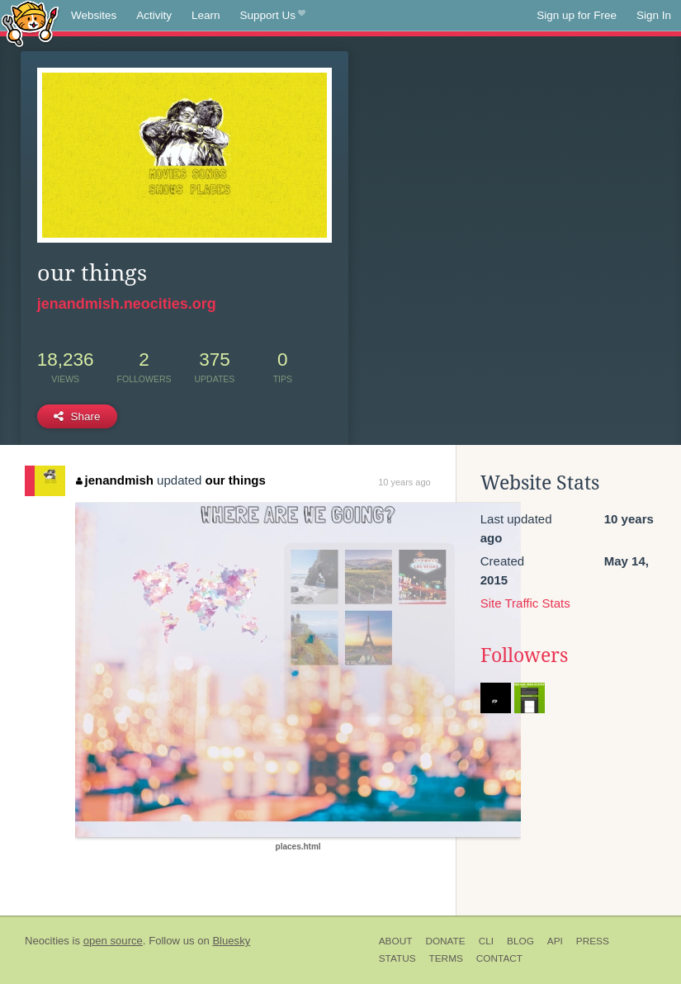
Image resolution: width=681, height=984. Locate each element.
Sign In (653, 15)
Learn (206, 15)
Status (397, 958)
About (396, 941)
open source (113, 940)
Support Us (272, 15)
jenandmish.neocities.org (126, 304)
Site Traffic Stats (525, 603)
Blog (520, 941)
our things (236, 480)
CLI (486, 941)
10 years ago (404, 482)
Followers (524, 655)
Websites (93, 15)
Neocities (47, 940)
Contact (499, 958)
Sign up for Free (577, 15)
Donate (445, 941)
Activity (154, 15)
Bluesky (231, 940)
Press (592, 941)
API (555, 941)
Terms (446, 958)
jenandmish (115, 480)
